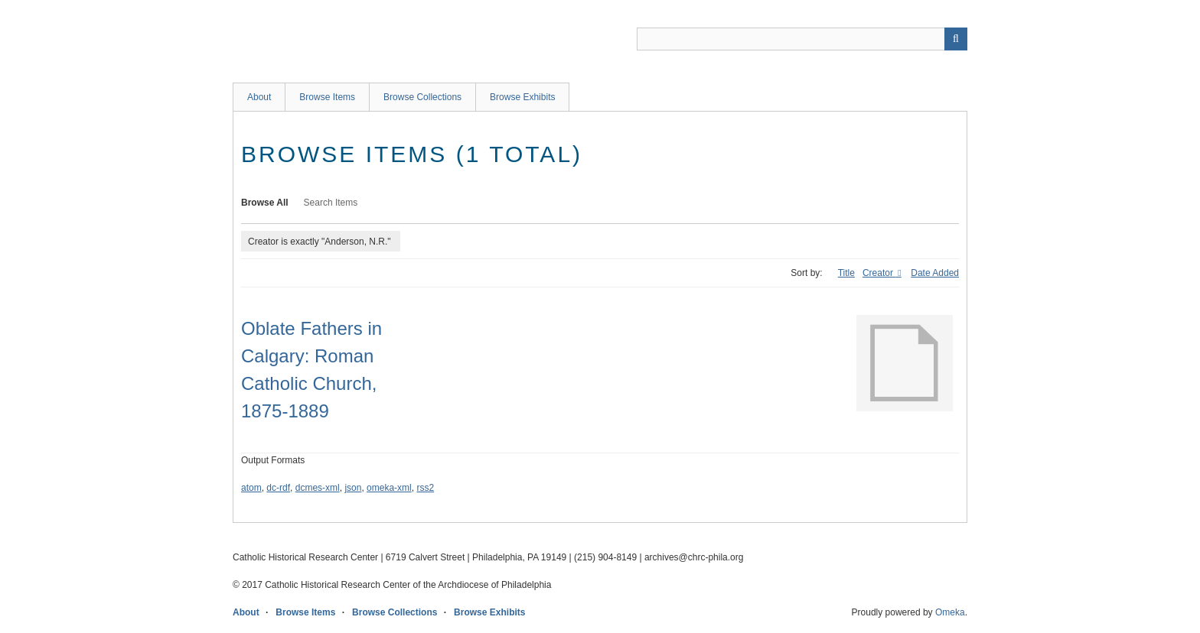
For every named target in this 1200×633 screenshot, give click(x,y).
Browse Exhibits (522, 97)
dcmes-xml (317, 487)
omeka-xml (389, 487)
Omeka (950, 612)
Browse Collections (422, 97)
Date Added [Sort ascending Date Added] (935, 273)
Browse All (265, 202)
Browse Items (327, 97)
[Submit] (955, 39)
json (352, 487)
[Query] (802, 39)
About (259, 97)
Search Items (331, 202)
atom (251, 487)
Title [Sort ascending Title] (846, 273)
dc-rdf (278, 487)
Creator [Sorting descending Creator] (878, 273)
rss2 (425, 487)
